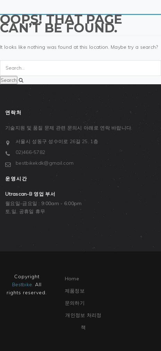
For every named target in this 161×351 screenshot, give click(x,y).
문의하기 (75, 303)
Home (72, 278)
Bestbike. (22, 284)
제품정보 (75, 291)
